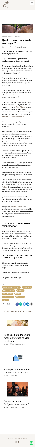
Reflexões (17, 36)
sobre (5, 187)
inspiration (5, 300)
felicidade (17, 293)
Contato (24, 438)
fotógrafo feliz (20, 296)
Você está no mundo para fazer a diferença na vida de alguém (17, 337)
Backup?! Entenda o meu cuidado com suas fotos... (17, 371)
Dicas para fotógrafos (7, 36)
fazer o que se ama (7, 293)
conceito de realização (8, 290)
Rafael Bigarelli (18, 207)
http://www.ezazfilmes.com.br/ (13, 117)
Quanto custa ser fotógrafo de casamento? (16, 403)
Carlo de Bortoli (27, 287)
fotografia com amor (8, 296)
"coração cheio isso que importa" (11, 287)
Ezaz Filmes (20, 107)
